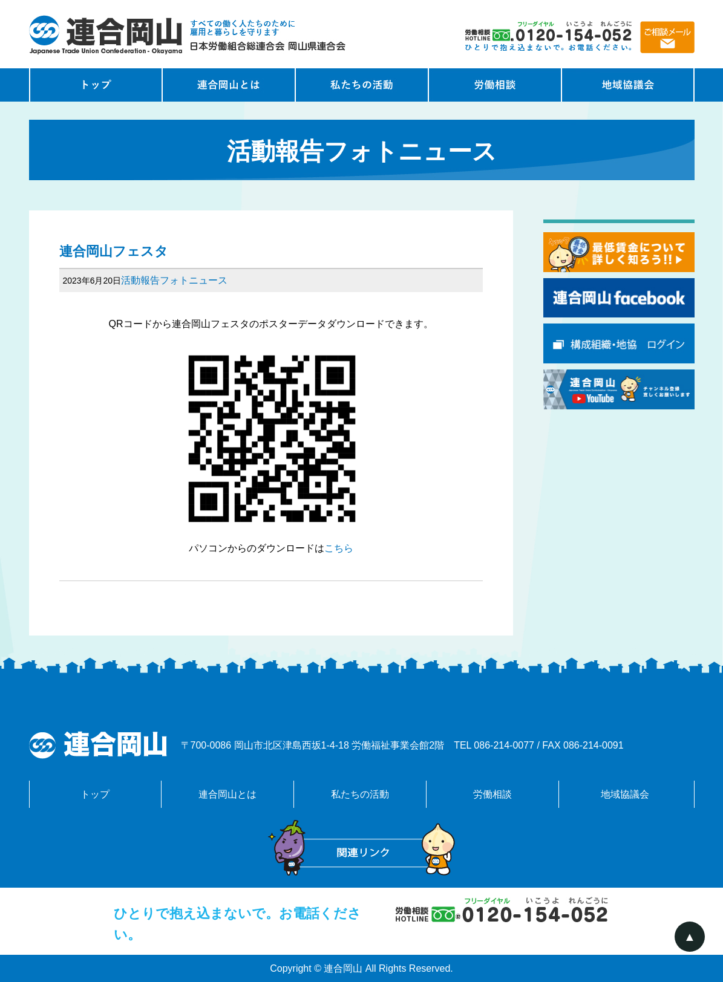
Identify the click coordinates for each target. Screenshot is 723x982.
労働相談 (494, 85)
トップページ (95, 85)
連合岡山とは (228, 85)
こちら (338, 548)
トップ (95, 794)
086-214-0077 (504, 745)
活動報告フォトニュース (174, 280)
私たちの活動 (361, 85)
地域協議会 (628, 85)
